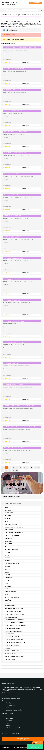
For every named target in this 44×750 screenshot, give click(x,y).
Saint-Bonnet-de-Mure (13, 611)
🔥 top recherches (9, 35)
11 (2, 470)
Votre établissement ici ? (13, 728)
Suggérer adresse (35, 2)
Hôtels (8, 707)
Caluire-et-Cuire (11, 524)
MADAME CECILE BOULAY (13, 216)
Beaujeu (8, 510)
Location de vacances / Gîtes (14, 710)
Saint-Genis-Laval (11, 617)
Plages (8, 725)
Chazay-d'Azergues (12, 535)
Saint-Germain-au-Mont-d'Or (15, 622)
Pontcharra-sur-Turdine (14, 608)
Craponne (8, 544)
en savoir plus (6, 690)
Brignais (8, 515)
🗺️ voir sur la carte (10, 30)
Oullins (8, 603)
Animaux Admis (9, 3)
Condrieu (8, 541)
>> (17, 470)
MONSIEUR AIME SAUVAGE (13, 89)
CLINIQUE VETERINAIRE (12, 195)
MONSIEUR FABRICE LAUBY (13, 258)
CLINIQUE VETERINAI (11, 174)
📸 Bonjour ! (37, 743)
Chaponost (9, 530)
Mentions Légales (26, 747)
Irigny (7, 572)
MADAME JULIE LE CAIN (12, 237)
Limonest (8, 586)
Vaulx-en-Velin (10, 653)
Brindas (8, 518)
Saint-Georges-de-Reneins (14, 620)
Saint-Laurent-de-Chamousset (16, 625)
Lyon (6, 589)
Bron (6, 521)
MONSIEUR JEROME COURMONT (15, 153)
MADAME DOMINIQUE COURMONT (16, 131)
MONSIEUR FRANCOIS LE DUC (14, 321)
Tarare (7, 648)
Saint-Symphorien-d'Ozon (14, 639)
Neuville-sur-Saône (12, 597)
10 (38, 467)
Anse (6, 507)
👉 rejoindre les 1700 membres (14, 39)
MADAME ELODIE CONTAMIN (14, 447)
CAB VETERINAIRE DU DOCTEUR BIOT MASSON (20, 47)
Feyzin (7, 558)
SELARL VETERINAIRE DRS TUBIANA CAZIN (19, 405)
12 (6, 470)
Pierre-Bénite (10, 606)
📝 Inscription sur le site (11, 496)
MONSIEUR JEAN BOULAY (12, 279)
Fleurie (7, 561)
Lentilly (8, 580)
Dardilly (8, 546)
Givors (7, 566)
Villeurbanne (10, 659)
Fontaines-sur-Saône (12, 563)
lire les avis (25, 62)
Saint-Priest (9, 634)
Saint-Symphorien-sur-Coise (15, 642)
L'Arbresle (9, 577)
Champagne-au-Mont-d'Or (14, 527)
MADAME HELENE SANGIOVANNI (15, 342)
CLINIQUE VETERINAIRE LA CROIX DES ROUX (19, 426)
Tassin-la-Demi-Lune (12, 651)
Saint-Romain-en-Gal (12, 637)
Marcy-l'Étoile (10, 591)
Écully (7, 552)
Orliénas (8, 600)
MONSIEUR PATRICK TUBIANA (14, 384)
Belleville (9, 513)
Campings (9, 703)
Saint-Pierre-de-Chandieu (14, 631)
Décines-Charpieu (11, 549)
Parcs (7, 723)
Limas (7, 583)
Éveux (7, 555)
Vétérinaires (38, 17)
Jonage (7, 575)
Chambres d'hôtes (11, 705)
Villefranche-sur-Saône (14, 656)
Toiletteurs (9, 720)
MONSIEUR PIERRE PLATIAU (13, 300)
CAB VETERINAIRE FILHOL (13, 110)
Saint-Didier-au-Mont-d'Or (14, 614)
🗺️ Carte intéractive (35, 746)
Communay (9, 538)
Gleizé (7, 569)
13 (9, 470)
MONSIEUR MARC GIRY (12, 363)
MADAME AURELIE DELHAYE (14, 68)
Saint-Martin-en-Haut (13, 628)
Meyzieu (8, 594)
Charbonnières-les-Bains (14, 532)
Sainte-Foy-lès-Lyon (12, 645)
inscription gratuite (23, 739)
